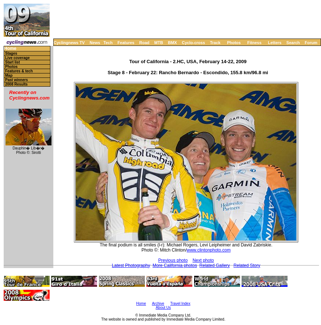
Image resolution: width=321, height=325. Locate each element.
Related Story (246, 265)
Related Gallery (214, 265)
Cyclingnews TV (69, 42)
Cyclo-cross (193, 42)
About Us (163, 308)
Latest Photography (131, 265)
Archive (158, 303)
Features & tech (19, 71)
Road (144, 42)
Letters (275, 42)
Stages (11, 53)
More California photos (175, 265)
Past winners (16, 80)
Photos (233, 42)
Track (215, 42)
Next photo (203, 260)
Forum (311, 42)
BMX (172, 42)
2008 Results (16, 84)
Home (10, 48)
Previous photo (173, 260)
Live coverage (17, 58)
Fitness (254, 42)
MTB (158, 42)
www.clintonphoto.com (209, 250)
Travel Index (180, 303)
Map (9, 75)
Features (126, 42)
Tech (108, 42)
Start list (12, 62)
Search (293, 42)
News (95, 42)
